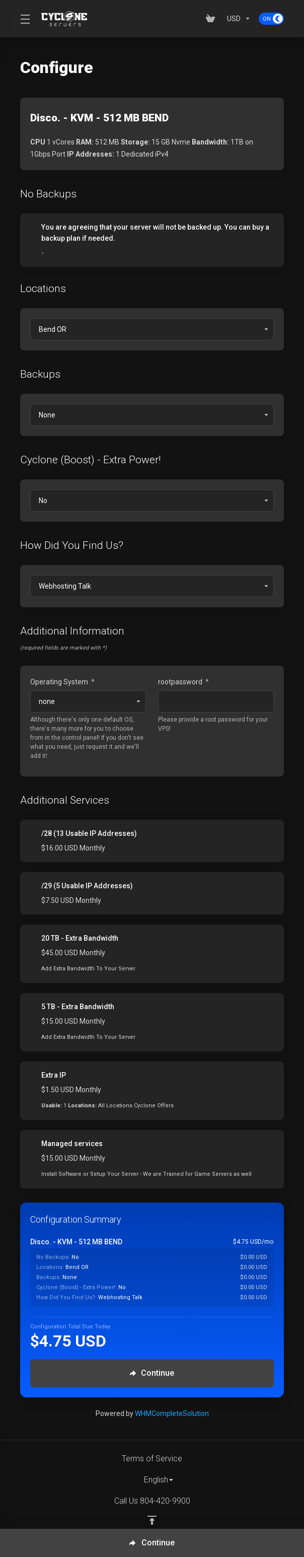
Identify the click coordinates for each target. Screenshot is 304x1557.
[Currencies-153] (239, 19)
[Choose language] (152, 1480)
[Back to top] (152, 1520)
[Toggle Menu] (24, 18)
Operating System (62, 682)
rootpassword (183, 682)
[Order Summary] (156, 1272)
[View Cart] (212, 19)
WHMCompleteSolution (172, 1413)
